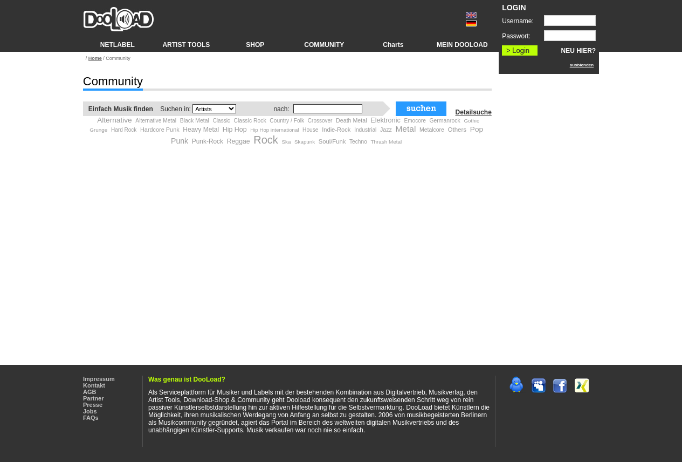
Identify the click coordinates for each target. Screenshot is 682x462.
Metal (405, 128)
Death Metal (351, 120)
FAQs (91, 418)
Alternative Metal (155, 121)
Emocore (414, 121)
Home (95, 58)
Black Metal (194, 120)
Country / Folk (287, 121)
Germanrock (444, 121)
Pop (476, 129)
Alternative (114, 120)
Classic (221, 121)
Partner (93, 398)
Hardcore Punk (160, 129)
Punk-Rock (207, 141)
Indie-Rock (336, 129)
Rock (265, 140)
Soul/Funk (332, 141)
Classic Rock (250, 121)
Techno (358, 142)
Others (456, 129)
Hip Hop (235, 129)
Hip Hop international (274, 130)
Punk (179, 141)
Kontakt (94, 385)
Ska (286, 142)
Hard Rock (123, 130)
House (310, 130)
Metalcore (431, 130)
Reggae (238, 141)
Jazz (386, 129)
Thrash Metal (386, 142)
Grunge (98, 130)
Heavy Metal (201, 129)
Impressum (99, 379)
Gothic (471, 121)
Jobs (90, 411)
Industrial (365, 130)
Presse (92, 405)
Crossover (320, 121)
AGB (89, 392)
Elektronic (385, 120)
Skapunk (304, 142)
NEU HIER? (578, 51)
